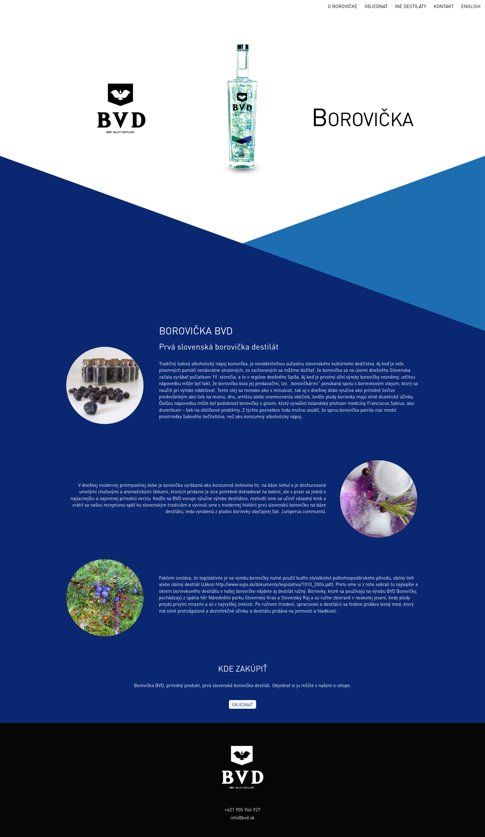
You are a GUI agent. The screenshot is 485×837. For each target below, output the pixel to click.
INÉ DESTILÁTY (410, 6)
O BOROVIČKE (342, 6)
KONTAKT (444, 6)
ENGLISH (470, 6)
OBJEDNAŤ (376, 6)
